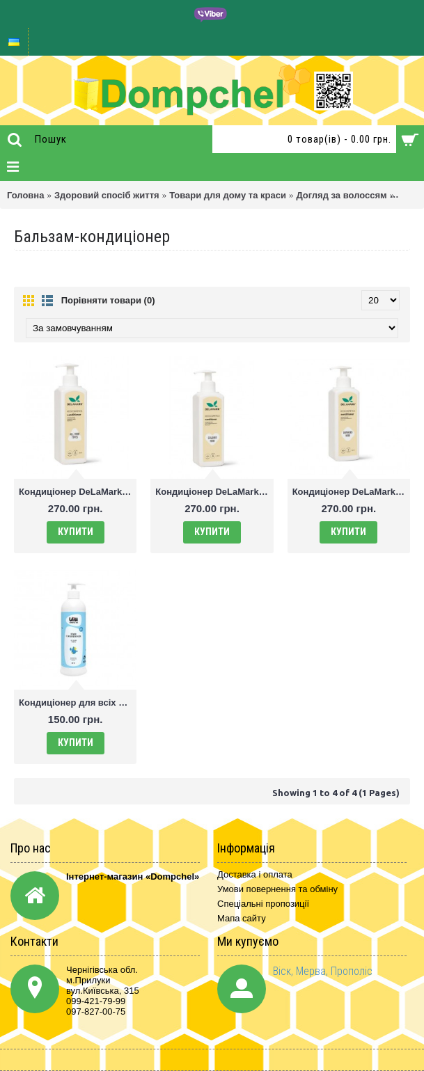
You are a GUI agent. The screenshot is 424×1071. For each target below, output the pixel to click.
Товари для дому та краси (227, 195)
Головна (25, 195)
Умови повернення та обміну (277, 889)
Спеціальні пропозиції (263, 903)
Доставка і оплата (254, 874)
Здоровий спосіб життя (106, 195)
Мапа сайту (241, 918)
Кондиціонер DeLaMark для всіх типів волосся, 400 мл (77, 491)
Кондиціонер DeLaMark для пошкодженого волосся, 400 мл (351, 491)
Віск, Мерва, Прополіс (322, 971)
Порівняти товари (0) (108, 300)
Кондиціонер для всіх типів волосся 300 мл (77, 702)
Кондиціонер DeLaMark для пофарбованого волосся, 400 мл (214, 491)
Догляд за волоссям (341, 195)
